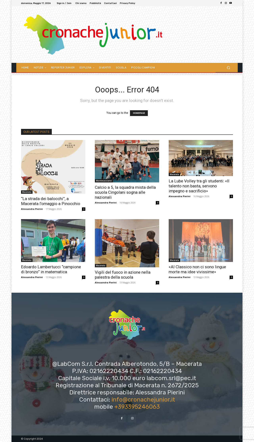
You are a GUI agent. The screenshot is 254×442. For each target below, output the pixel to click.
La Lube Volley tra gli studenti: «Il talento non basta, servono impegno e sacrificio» (199, 186)
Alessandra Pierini (32, 208)
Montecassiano (104, 180)
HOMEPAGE (139, 113)
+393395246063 (137, 406)
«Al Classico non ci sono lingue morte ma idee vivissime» (197, 269)
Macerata (26, 192)
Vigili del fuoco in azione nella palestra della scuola (122, 275)
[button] (228, 67)
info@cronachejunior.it (143, 399)
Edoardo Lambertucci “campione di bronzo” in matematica (51, 269)
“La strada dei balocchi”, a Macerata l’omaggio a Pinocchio (50, 201)
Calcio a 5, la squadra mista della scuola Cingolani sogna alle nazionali (125, 192)
